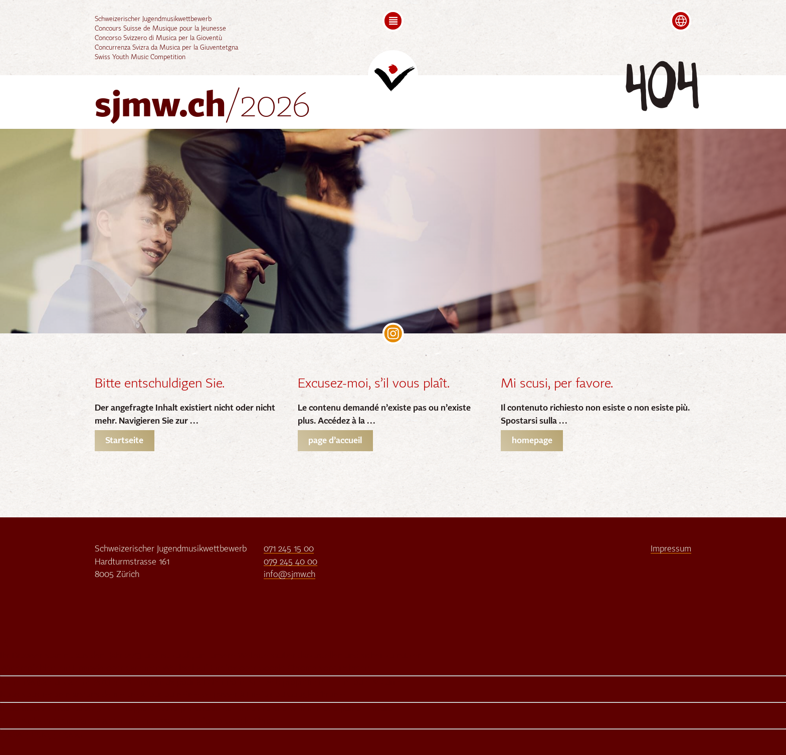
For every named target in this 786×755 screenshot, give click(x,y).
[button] (393, 21)
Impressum (671, 549)
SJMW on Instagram (393, 333)
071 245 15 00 (289, 549)
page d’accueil (335, 441)
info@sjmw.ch (289, 575)
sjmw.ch (202, 107)
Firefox (224, 668)
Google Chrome (288, 668)
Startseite (124, 441)
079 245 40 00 (290, 562)
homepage (532, 441)
